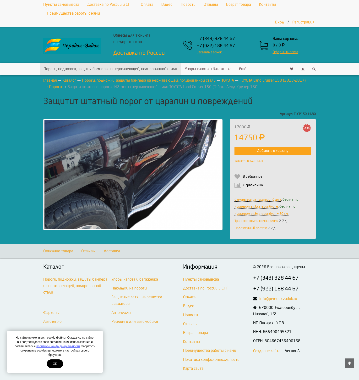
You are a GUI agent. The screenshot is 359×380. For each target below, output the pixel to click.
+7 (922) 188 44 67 (216, 46)
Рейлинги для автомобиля (134, 321)
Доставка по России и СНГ (110, 4)
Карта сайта (193, 368)
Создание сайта (266, 351)
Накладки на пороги (129, 288)
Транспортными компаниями (256, 221)
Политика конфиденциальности (211, 359)
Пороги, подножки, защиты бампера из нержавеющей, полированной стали (110, 69)
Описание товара (58, 251)
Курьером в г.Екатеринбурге (256, 206)
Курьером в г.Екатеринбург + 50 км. (261, 214)
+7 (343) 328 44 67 (216, 38)
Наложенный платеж (250, 228)
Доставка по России (139, 53)
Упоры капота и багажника (208, 69)
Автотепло (52, 321)
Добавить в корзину (272, 151)
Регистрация (303, 22)
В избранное (252, 176)
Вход (279, 22)
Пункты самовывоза (61, 4)
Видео (167, 4)
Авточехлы (121, 313)
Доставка (112, 251)
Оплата (147, 4)
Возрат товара (238, 4)
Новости (188, 4)
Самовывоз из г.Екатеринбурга (257, 199)
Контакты (267, 4)
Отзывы (211, 4)
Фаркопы (51, 313)
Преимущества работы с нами (73, 13)
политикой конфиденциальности (58, 346)
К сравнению (253, 185)
